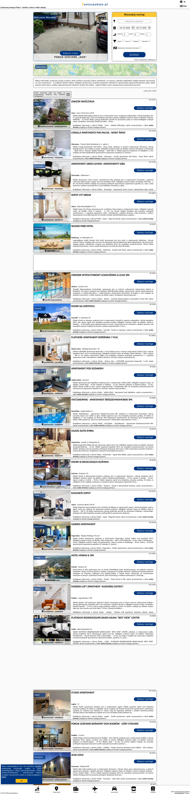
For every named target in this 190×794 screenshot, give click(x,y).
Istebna (37, 277)
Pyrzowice (38, 757)
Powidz (37, 557)
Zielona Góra (39, 339)
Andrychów (39, 433)
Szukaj (134, 54)
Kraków (37, 589)
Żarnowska (38, 166)
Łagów (37, 695)
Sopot (36, 197)
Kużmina (37, 464)
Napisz (187, 793)
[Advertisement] (95, 667)
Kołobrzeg (38, 228)
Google (38, 766)
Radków (37, 726)
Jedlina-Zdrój (39, 370)
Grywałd (37, 308)
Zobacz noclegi (145, 107)
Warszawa (38, 135)
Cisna (36, 103)
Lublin (36, 620)
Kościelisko (38, 402)
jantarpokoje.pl (95, 4)
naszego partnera (99, 127)
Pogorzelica (39, 526)
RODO (4, 777)
